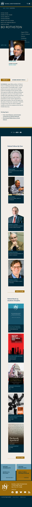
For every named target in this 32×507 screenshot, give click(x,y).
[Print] (20, 132)
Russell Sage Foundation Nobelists (8, 22)
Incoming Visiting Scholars (6, 15)
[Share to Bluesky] (17, 132)
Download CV (5, 80)
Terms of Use (23, 497)
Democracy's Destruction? (14, 386)
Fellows (7, 8)
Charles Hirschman (13, 252)
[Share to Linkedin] (15, 132)
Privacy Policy (16, 497)
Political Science (12, 65)
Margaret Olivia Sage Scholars (7, 20)
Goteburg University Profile (18, 80)
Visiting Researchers (5, 18)
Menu (28, 3)
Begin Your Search (9, 477)
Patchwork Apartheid (13, 446)
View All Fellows (19, 291)
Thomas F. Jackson (13, 279)
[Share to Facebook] (11, 132)
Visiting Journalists (5, 16)
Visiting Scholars (4, 13)
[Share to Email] (19, 132)
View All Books (20, 457)
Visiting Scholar (12, 61)
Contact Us (14, 489)
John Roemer (12, 196)
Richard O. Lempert (13, 224)
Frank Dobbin (12, 169)
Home (4, 8)
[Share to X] (13, 132)
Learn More (26, 477)
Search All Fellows (5, 24)
